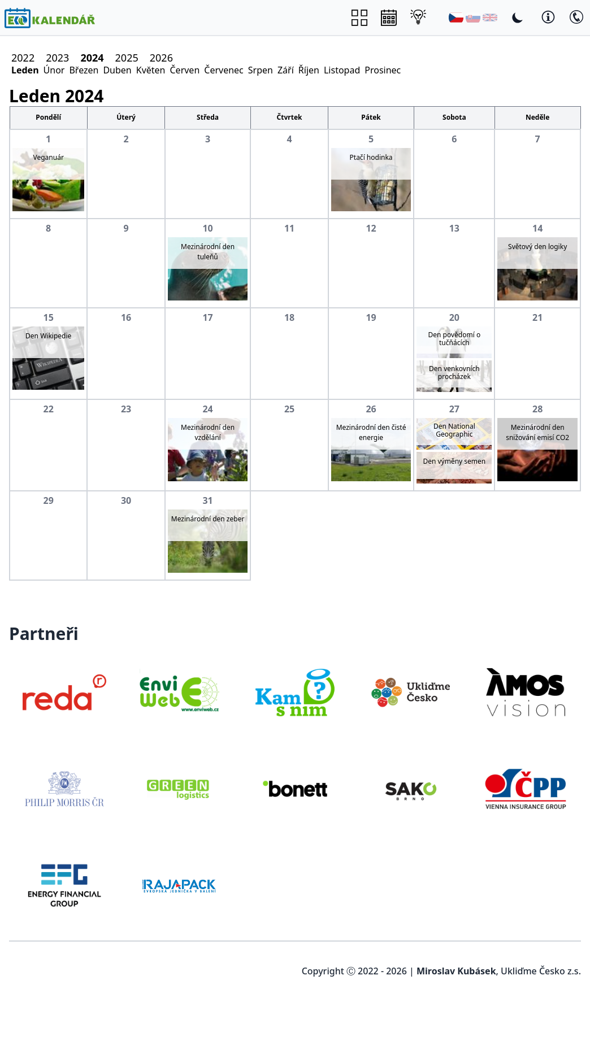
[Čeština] (456, 17)
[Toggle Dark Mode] (518, 17)
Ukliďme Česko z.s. (541, 971)
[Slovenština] (473, 17)
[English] (490, 17)
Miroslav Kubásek (456, 971)
